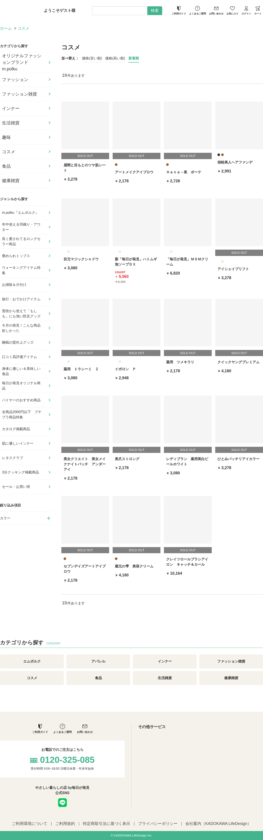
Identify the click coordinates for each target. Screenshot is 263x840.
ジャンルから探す (14, 199)
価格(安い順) (92, 58)
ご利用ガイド (179, 10)
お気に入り (232, 10)
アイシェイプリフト (233, 269)
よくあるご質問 (197, 10)
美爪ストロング (127, 459)
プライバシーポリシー (158, 823)
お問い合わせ (216, 10)
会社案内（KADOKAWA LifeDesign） (218, 823)
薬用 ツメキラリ (180, 362)
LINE (62, 802)
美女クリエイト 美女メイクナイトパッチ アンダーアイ (85, 464)
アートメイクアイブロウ (134, 172)
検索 (155, 10)
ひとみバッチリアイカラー (238, 459)
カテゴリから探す (14, 46)
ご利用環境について (29, 823)
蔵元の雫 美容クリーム (134, 566)
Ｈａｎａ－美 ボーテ (183, 172)
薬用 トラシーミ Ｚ (81, 369)
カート (257, 10)
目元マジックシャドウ (81, 259)
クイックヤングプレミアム (238, 362)
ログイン (246, 10)
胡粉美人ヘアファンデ (234, 162)
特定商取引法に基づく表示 (106, 823)
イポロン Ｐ (125, 369)
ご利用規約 (65, 823)
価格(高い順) (115, 58)
